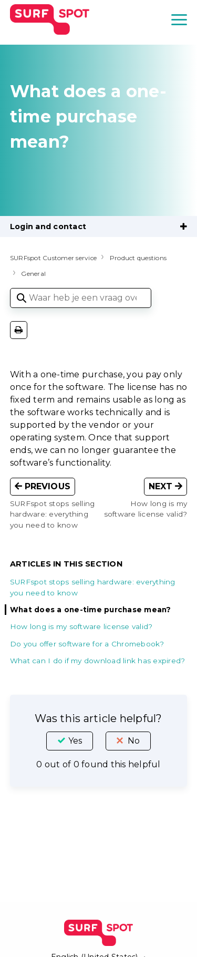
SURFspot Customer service (53, 258)
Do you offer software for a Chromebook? (87, 644)
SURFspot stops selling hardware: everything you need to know (92, 587)
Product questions (138, 258)
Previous (42, 486)
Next (166, 486)
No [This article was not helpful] (134, 741)
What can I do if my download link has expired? (97, 660)
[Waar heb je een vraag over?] (80, 298)
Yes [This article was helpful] (75, 741)
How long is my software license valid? (81, 626)
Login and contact (48, 226)
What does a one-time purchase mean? (90, 609)
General (33, 273)
